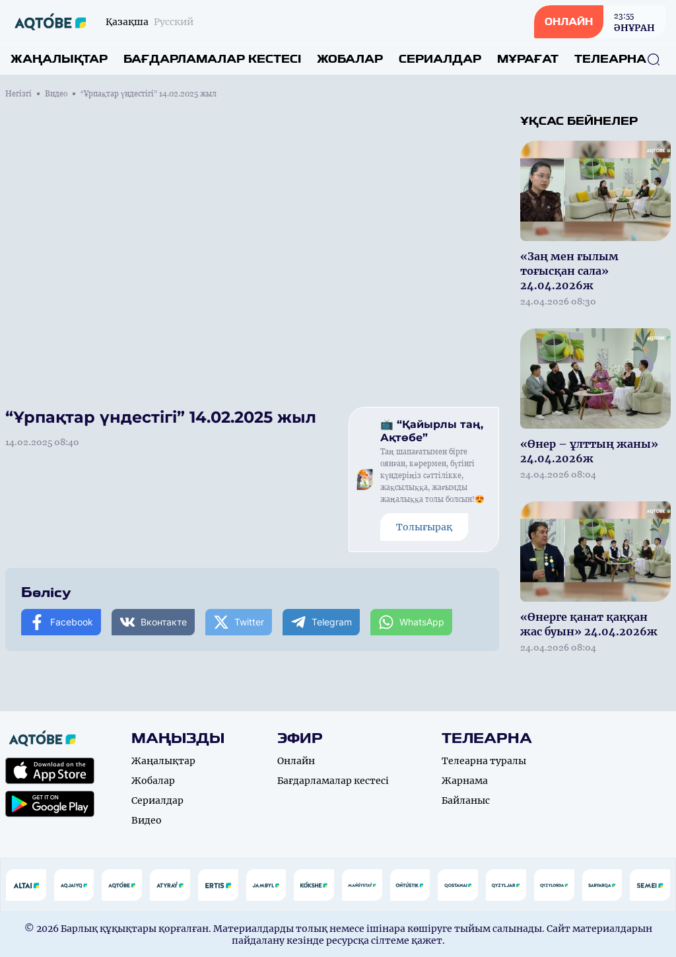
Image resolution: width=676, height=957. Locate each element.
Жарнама (465, 781)
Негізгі (18, 93)
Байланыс (466, 800)
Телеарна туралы (484, 761)
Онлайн (296, 761)
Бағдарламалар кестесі (212, 59)
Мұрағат (527, 59)
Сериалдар (440, 59)
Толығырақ (424, 527)
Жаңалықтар (59, 59)
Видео (56, 93)
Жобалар (350, 59)
